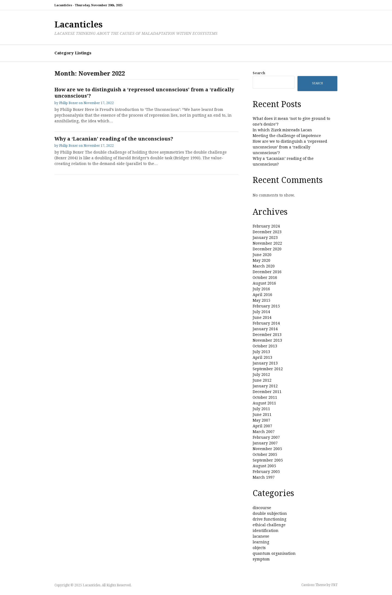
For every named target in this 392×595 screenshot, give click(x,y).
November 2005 (267, 449)
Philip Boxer (68, 103)
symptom (261, 559)
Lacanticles (78, 24)
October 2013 (265, 346)
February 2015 (266, 306)
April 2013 (262, 357)
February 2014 (266, 323)
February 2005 (266, 471)
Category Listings (72, 53)
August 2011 (264, 403)
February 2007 (266, 437)
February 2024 (266, 226)
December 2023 (267, 232)
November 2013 (267, 340)
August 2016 (264, 283)
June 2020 (262, 255)
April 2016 (262, 294)
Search (259, 73)
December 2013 (267, 334)
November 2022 (267, 243)
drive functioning (269, 519)
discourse (262, 508)
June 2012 (262, 380)
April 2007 (262, 426)
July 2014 (261, 312)
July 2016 (261, 289)
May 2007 (261, 420)
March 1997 (264, 477)
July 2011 (261, 409)
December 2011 (267, 392)
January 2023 (265, 237)
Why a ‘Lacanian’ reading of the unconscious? (113, 139)
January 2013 (265, 363)
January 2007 (265, 443)
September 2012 (268, 369)
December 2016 (267, 272)
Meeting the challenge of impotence (287, 135)
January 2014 (265, 329)
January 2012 (265, 386)
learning (261, 542)
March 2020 (264, 266)
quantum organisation (274, 553)
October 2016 (265, 277)
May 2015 (261, 300)
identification (265, 530)
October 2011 (265, 397)
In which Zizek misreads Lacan (282, 130)
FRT (334, 585)
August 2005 (264, 466)
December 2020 (267, 249)
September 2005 (268, 460)
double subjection (270, 513)
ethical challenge (269, 525)
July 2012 (261, 374)
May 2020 (261, 260)
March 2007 (264, 431)
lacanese (261, 536)
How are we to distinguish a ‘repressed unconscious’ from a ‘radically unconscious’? (290, 147)
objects (259, 548)
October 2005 (265, 454)
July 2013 (261, 352)
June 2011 (262, 414)
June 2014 (262, 317)
